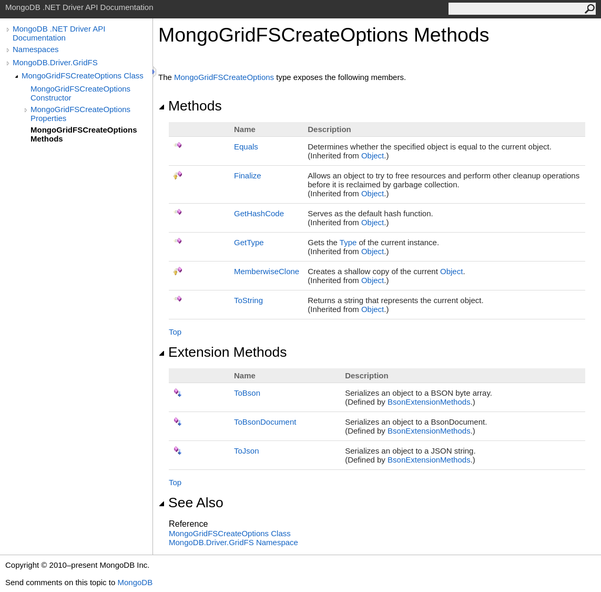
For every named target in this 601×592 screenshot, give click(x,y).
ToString (248, 300)
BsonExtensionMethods (429, 401)
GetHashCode (259, 213)
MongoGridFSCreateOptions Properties (80, 114)
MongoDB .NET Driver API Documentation (59, 33)
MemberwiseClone (266, 271)
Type (348, 242)
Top (175, 331)
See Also (190, 502)
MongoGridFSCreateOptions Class (83, 75)
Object (372, 155)
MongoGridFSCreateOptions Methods (83, 134)
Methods (190, 106)
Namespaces (36, 49)
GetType (249, 242)
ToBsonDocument (265, 421)
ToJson (246, 450)
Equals (246, 146)
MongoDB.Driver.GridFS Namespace (233, 542)
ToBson (247, 392)
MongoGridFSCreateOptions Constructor (80, 93)
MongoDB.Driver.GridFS (55, 62)
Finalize (247, 175)
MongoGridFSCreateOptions (224, 77)
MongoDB (134, 582)
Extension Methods (222, 352)
